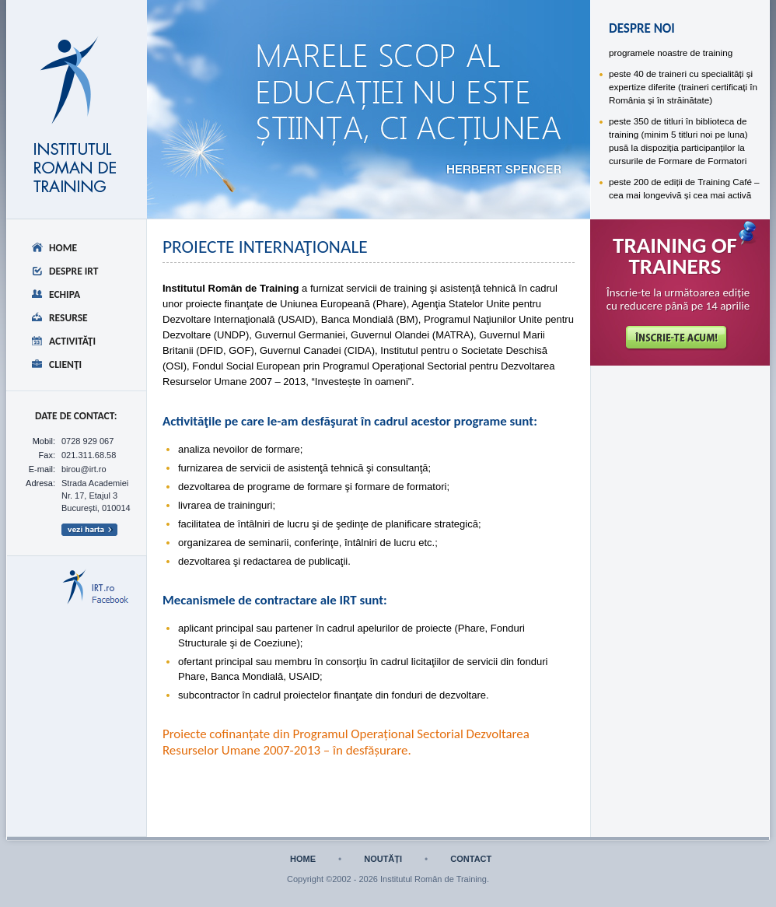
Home (63, 248)
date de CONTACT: (76, 416)
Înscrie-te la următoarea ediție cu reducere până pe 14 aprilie (678, 299)
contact (470, 859)
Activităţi (72, 341)
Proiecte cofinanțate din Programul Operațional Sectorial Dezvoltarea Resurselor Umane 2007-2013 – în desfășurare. (346, 742)
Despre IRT (74, 271)
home (303, 859)
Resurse (68, 318)
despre (232, 51)
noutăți (383, 859)
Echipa (64, 294)
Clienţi (65, 364)
